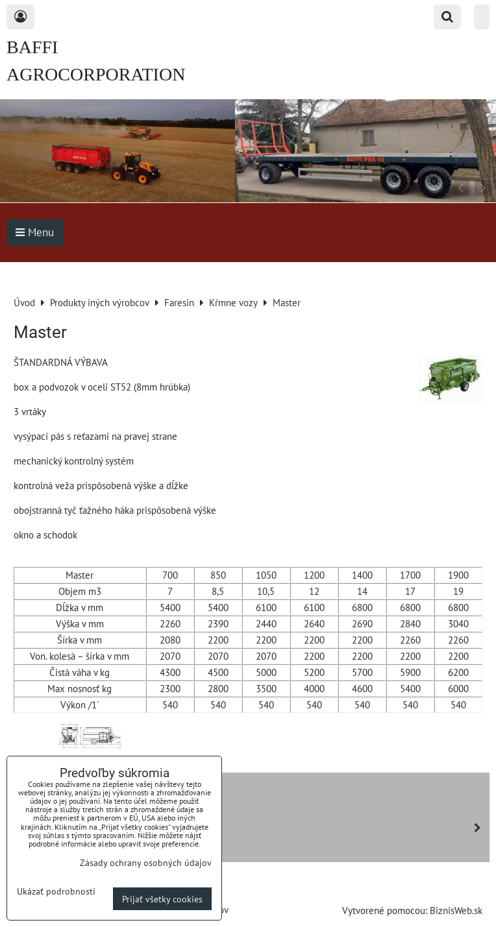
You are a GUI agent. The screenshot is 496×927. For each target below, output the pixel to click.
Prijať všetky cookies (162, 899)
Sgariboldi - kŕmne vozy (250, 828)
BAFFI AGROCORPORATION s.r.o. (95, 74)
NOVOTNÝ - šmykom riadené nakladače (103, 783)
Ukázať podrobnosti (56, 891)
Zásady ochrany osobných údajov (146, 862)
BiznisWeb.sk (456, 910)
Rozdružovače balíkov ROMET (83, 805)
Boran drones (46, 849)
